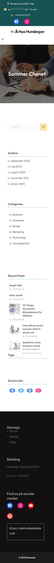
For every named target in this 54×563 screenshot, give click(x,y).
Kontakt (14, 436)
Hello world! (15, 321)
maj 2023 (16, 178)
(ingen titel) (15, 311)
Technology (19, 252)
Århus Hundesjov (29, 31)
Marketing (18, 246)
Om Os (14, 430)
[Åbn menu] (2, 39)
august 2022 (18, 183)
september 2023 (20, 172)
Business (17, 229)
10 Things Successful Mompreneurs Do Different (32, 336)
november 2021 (20, 189)
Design (16, 240)
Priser (13, 442)
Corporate (18, 235)
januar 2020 (18, 195)
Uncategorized (20, 258)
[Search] (43, 131)
